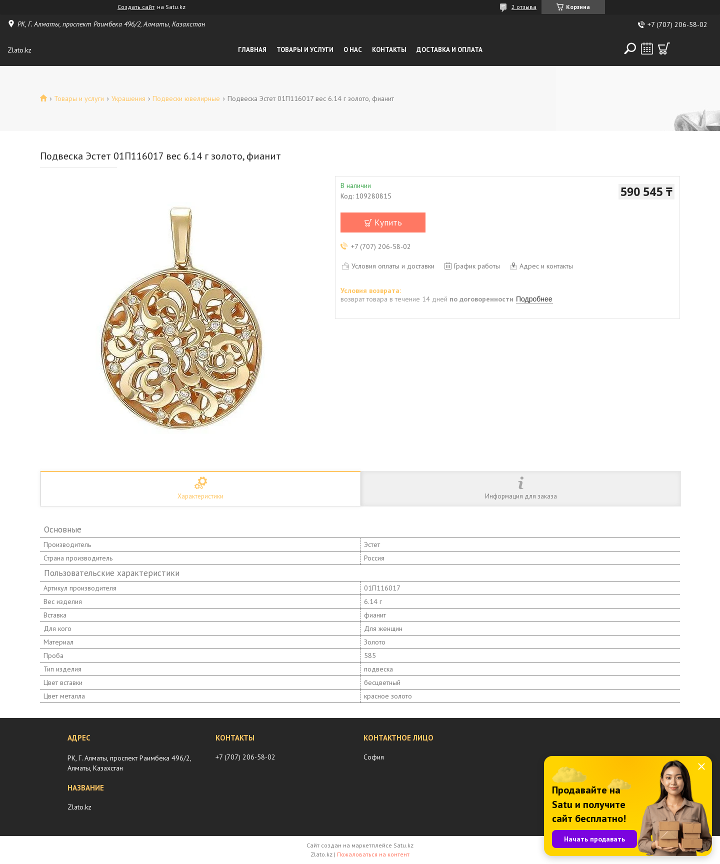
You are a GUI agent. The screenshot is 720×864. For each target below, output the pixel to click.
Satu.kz (404, 845)
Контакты (389, 50)
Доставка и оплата (449, 50)
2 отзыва (524, 6)
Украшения (129, 98)
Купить (388, 222)
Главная (252, 50)
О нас (353, 50)
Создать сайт (136, 7)
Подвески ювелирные (186, 98)
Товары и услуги (305, 50)
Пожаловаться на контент (373, 854)
